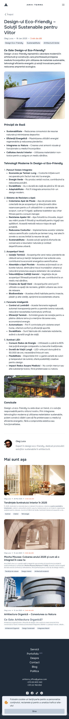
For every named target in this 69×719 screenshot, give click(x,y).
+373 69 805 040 (34, 682)
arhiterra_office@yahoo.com (34, 679)
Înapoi (8, 14)
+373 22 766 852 (34, 685)
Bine (34, 711)
